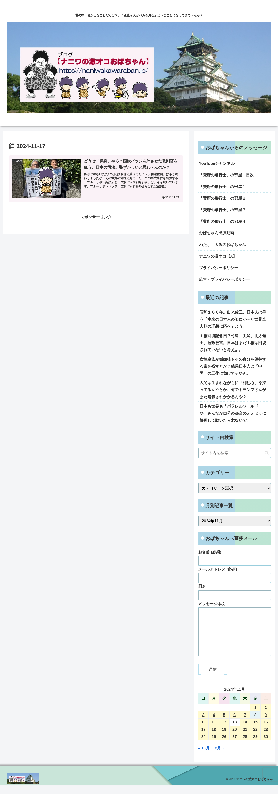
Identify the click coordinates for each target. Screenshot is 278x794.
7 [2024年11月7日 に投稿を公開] (245, 723)
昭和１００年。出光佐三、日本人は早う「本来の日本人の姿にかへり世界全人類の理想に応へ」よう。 (233, 319)
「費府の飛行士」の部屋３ (222, 210)
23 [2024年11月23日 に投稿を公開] (266, 738)
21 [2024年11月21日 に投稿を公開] (245, 738)
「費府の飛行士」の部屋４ (222, 221)
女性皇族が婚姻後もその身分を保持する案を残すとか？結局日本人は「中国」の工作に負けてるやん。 (233, 366)
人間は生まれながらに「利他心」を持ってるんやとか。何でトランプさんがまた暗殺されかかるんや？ (233, 390)
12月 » (218, 757)
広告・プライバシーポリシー (224, 279)
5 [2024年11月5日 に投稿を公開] (224, 723)
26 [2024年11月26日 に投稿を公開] (224, 745)
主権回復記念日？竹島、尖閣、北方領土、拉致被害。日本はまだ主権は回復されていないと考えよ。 (233, 343)
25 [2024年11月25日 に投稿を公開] (214, 745)
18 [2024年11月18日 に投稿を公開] (214, 738)
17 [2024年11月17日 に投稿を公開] (203, 738)
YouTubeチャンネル (217, 163)
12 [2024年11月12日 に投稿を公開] (224, 731)
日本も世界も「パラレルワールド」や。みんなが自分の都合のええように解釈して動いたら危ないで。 (233, 413)
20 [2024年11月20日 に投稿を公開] (234, 738)
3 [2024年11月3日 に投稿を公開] (203, 723)
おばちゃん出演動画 (216, 233)
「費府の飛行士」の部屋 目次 (226, 175)
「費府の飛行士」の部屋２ (222, 198)
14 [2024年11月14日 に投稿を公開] (245, 731)
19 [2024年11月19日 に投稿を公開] (224, 738)
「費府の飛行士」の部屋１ (222, 187)
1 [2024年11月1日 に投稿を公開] (255, 716)
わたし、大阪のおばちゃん (222, 245)
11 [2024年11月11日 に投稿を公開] (214, 731)
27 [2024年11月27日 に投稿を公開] (234, 745)
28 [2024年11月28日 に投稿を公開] (245, 745)
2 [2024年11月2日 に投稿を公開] (266, 716)
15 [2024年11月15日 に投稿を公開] (255, 731)
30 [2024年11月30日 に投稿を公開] (266, 745)
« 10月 (204, 757)
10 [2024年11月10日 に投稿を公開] (203, 731)
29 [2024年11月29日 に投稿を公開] (255, 745)
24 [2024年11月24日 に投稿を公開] (203, 745)
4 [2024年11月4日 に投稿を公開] (214, 723)
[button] (266, 453)
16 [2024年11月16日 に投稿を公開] (266, 731)
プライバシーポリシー (218, 268)
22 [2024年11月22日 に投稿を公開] (255, 738)
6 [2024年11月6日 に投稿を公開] (234, 723)
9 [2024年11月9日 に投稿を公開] (266, 723)
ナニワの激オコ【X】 (218, 256)
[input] (234, 453)
